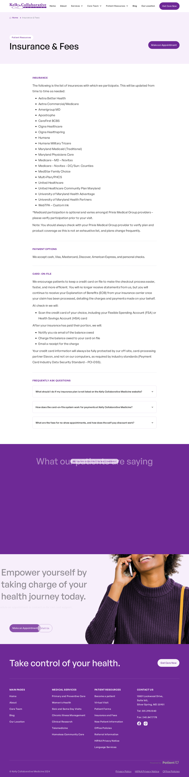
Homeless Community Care (68, 734)
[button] (77, 6)
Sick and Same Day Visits (66, 708)
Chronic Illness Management (68, 715)
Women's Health (61, 702)
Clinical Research (62, 721)
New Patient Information (108, 721)
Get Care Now (169, 6)
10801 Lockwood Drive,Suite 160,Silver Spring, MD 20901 (150, 700)
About (63, 6)
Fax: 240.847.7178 (147, 717)
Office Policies (103, 728)
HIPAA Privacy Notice (106, 740)
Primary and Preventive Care (68, 696)
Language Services (105, 747)
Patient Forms (102, 708)
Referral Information (106, 734)
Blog (135, 6)
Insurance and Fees (105, 715)
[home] (27, 6)
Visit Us (39, 628)
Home (53, 6)
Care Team (15, 708)
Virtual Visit (101, 702)
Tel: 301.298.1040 (147, 710)
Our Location (148, 6)
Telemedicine (60, 728)
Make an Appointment (164, 45)
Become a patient (104, 696)
